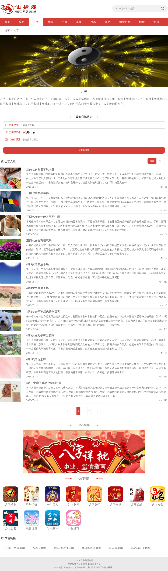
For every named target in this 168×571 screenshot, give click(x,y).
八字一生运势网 (15, 548)
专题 (156, 21)
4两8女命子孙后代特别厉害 (43, 311)
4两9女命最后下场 (37, 264)
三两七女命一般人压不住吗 (43, 216)
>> (101, 411)
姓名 (93, 21)
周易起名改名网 (140, 548)
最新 (152, 161)
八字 (36, 21)
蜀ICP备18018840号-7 (90, 564)
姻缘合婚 (124, 21)
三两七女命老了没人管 (40, 169)
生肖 (64, 21)
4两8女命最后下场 (37, 288)
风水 (50, 21)
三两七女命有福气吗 (38, 240)
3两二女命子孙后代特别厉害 (43, 382)
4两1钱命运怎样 (36, 359)
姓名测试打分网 (64, 548)
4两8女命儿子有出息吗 (40, 335)
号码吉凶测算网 (91, 548)
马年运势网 (116, 548)
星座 (79, 21)
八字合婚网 (40, 548)
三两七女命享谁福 (37, 193)
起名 (107, 21)
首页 (7, 21)
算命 (21, 21)
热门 (160, 161)
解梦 (142, 21)
